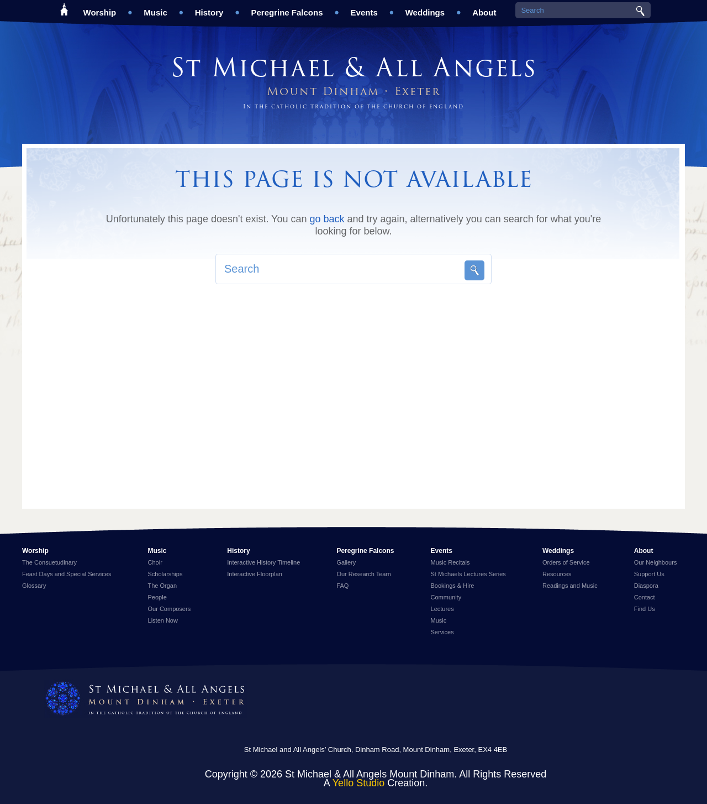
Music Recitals (450, 562)
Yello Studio (358, 783)
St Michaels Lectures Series (468, 574)
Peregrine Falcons (286, 8)
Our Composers (169, 608)
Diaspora (646, 585)
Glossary (34, 585)
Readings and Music (570, 585)
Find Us (644, 608)
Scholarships (165, 574)
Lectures (442, 608)
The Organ (162, 585)
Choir (155, 562)
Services (442, 632)
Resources (557, 574)
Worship (100, 8)
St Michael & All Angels (354, 67)
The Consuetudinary (49, 562)
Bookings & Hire (452, 585)
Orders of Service (566, 562)
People (157, 597)
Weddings (425, 8)
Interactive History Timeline (263, 562)
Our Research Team (363, 574)
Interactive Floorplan (254, 574)
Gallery (346, 562)
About (484, 8)
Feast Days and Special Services (66, 574)
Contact (644, 597)
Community (446, 597)
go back (326, 219)
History (209, 8)
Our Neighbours (655, 562)
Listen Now (163, 620)
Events (364, 8)
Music (155, 8)
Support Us (649, 574)
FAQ (342, 585)
